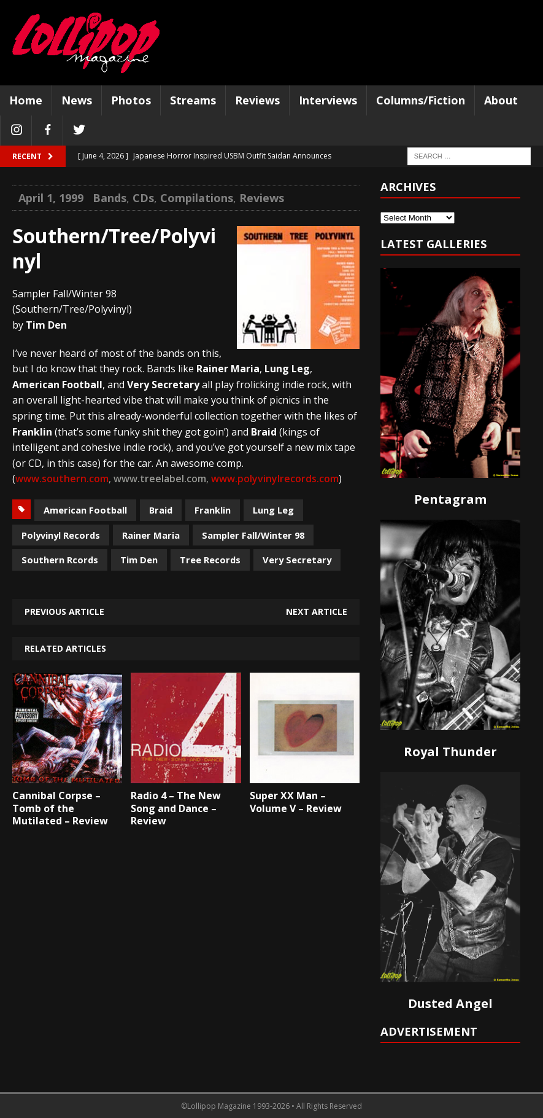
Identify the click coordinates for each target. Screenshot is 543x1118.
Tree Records (210, 559)
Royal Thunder (450, 751)
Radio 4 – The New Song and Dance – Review (176, 808)
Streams (193, 100)
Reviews (257, 100)
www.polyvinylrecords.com (275, 478)
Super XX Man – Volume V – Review (296, 802)
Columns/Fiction (420, 100)
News (76, 100)
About (501, 100)
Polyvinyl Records (60, 535)
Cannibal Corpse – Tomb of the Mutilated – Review (60, 808)
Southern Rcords (59, 559)
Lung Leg (273, 510)
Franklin (212, 510)
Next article (316, 611)
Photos (131, 100)
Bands (109, 197)
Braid (160, 510)
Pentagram (450, 499)
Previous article (64, 611)
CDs (143, 197)
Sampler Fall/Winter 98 (253, 535)
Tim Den (139, 559)
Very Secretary (297, 559)
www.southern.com (62, 478)
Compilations (196, 197)
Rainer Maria (151, 535)
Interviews (328, 100)
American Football (85, 510)
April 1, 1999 (50, 197)
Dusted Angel (450, 1003)
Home (25, 100)
